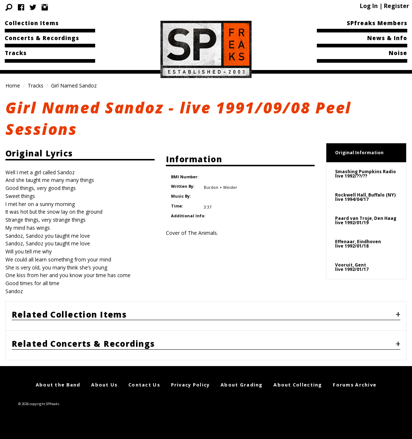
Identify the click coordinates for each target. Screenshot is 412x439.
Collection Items (32, 23)
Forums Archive (354, 384)
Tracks (16, 53)
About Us (104, 384)
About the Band (58, 384)
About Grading (242, 384)
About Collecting (297, 384)
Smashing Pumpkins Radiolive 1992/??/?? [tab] (365, 173)
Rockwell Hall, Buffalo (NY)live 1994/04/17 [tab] (365, 197)
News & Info (387, 38)
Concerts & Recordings (42, 38)
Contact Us (144, 384)
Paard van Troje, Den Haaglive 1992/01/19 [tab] (365, 220)
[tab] (206, 316)
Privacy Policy (190, 384)
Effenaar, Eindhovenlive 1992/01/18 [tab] (358, 243)
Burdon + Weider (220, 181)
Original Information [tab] (359, 152)
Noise (398, 53)
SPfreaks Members (377, 23)
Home (12, 85)
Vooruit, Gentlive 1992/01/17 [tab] (352, 267)
